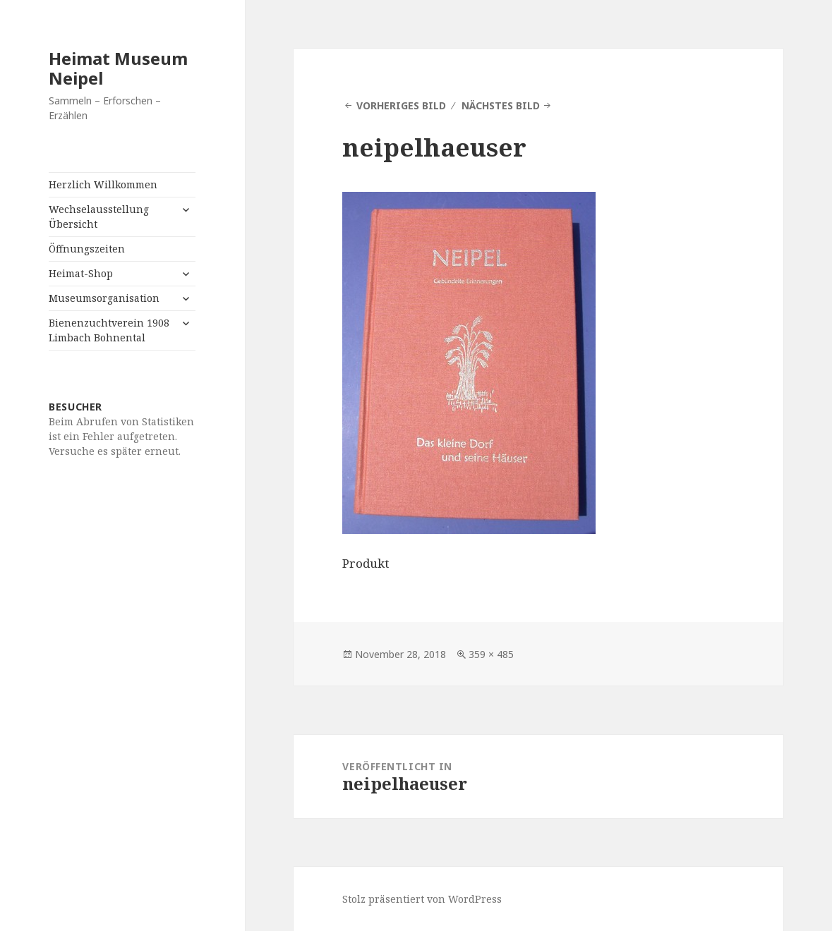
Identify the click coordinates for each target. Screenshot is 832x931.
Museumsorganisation (104, 298)
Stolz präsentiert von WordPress (422, 899)
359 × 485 (491, 654)
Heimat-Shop (81, 273)
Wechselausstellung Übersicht (99, 216)
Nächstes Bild (501, 105)
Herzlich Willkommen (103, 184)
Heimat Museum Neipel (118, 68)
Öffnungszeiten (87, 248)
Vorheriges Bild (401, 105)
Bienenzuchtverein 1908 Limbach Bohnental (109, 330)
